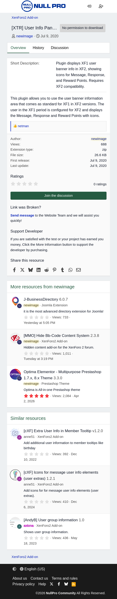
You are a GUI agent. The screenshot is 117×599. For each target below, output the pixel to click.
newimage (24, 36)
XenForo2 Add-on (55, 341)
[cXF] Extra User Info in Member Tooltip (57, 431)
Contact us (39, 578)
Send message (22, 215)
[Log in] (89, 6)
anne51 (29, 437)
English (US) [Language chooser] (32, 569)
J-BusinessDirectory (41, 299)
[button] (14, 569)
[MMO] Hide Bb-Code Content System (56, 335)
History (38, 48)
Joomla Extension (55, 305)
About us (20, 578)
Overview (18, 48)
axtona (29, 525)
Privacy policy (24, 584)
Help (42, 584)
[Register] (101, 6)
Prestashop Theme (55, 383)
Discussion (59, 48)
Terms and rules (65, 578)
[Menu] (15, 6)
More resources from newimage (42, 286)
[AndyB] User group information (51, 520)
